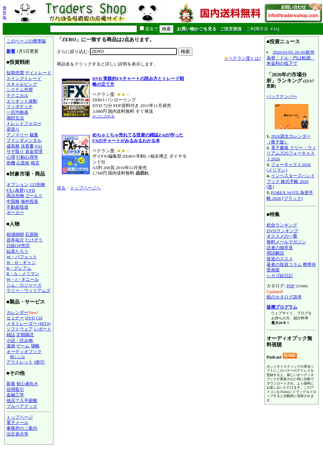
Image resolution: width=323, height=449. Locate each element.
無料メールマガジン (286, 241)
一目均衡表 (17, 112)
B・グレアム (18, 268)
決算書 (27, 146)
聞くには (17, 357)
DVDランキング (282, 230)
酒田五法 (15, 118)
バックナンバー (282, 96)
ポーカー (15, 212)
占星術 (22, 162)
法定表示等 (17, 434)
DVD (30, 317)
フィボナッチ (19, 106)
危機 (10, 162)
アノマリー (17, 134)
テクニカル (17, 95)
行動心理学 (27, 157)
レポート (42, 329)
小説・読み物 (19, 340)
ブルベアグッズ (21, 406)
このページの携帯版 (26, 41)
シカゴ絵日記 (280, 275)
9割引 (39, 362)
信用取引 (15, 389)
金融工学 (15, 394)
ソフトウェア (19, 329)
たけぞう (34, 239)
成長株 (13, 146)
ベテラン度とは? (242, 58)
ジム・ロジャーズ (24, 285)
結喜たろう (17, 251)
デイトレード (38, 72)
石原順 (31, 234)
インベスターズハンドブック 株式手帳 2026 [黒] (291, 181)
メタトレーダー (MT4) (28, 323)
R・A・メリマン (22, 273)
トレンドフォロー (24, 123)
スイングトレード (24, 78)
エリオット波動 (21, 101)
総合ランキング (282, 225)
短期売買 (15, 72)
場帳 (35, 345)
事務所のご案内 (21, 428)
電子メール (17, 422)
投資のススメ (280, 258)
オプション (17, 184)
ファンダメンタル (24, 140)
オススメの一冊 (282, 236)
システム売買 (19, 89)
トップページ (19, 417)
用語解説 (275, 253)
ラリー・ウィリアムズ (28, 290)
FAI (38, 146)
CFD (30, 190)
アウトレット (19, 362)
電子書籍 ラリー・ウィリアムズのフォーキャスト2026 (291, 153)
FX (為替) (15, 190)
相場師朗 (15, 234)
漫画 (10, 345)
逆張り (13, 129)
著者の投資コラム (284, 264)
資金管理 (34, 151)
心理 (10, 157)
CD (39, 317)
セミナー (15, 317)
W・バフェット (21, 256)
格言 (35, 162)
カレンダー (17, 312)
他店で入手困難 (21, 400)
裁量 (33, 134)
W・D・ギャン (21, 262)
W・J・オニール (22, 279)
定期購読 (25, 334)
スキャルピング (21, 84)
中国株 (13, 201)
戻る (61, 187)
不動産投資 (17, 207)
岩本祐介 (15, 239)
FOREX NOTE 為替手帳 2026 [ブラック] (290, 195)
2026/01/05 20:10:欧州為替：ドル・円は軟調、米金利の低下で (291, 58)
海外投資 (29, 201)
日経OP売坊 (18, 245)
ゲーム (22, 345)
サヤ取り (15, 151)
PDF (290, 285)
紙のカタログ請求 (284, 296)
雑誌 (10, 334)
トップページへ (85, 187)
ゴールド (34, 195)
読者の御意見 (280, 247)
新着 (10, 51)
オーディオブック (24, 351)
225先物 (37, 184)
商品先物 (15, 195)
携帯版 (4, 12)
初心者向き (27, 383)
